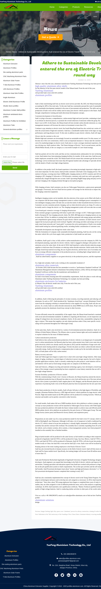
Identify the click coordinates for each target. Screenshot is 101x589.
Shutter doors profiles (10, 106)
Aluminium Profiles (9, 68)
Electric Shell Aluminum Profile (14, 102)
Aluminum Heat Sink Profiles (13, 93)
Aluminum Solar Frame (11, 81)
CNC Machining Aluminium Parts (14, 76)
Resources (88, 7)
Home (52, 7)
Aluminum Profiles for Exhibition (14, 121)
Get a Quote (49, 37)
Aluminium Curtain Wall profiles (14, 110)
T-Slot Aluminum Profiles (12, 85)
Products (76, 7)
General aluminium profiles (12, 129)
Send (15, 168)
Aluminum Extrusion (10, 64)
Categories (63, 7)
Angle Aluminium (9, 97)
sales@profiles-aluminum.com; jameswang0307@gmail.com (69, 560)
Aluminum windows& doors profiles (12, 115)
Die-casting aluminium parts (13, 72)
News (14, 52)
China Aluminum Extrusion (32, 586)
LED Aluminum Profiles (11, 89)
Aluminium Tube (9, 125)
